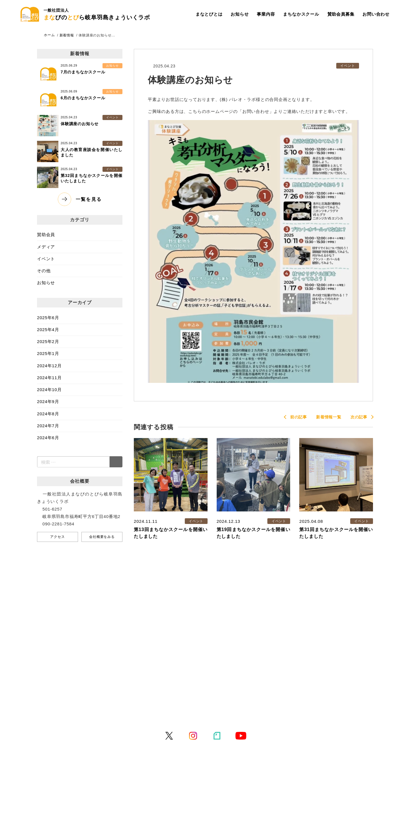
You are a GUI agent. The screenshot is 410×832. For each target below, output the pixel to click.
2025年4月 (48, 329)
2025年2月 (48, 341)
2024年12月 (49, 365)
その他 (43, 270)
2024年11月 (49, 377)
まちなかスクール (301, 14)
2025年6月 (48, 317)
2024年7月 (48, 425)
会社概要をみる (102, 537)
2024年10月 (49, 389)
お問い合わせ (376, 14)
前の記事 (298, 417)
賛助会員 (46, 234)
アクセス (57, 537)
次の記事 (358, 417)
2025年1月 (48, 353)
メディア (46, 246)
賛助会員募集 (340, 14)
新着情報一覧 (328, 417)
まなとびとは (209, 14)
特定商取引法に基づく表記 (250, 710)
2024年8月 (48, 413)
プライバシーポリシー (191, 710)
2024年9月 (48, 401)
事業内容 (266, 14)
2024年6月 (48, 437)
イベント (46, 258)
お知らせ (240, 14)
